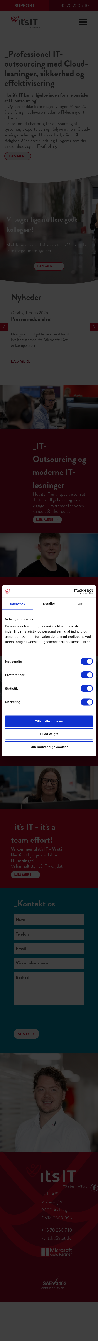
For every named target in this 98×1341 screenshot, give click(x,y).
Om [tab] (80, 603)
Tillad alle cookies (49, 721)
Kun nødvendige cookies (49, 747)
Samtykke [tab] (17, 603)
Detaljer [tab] (49, 603)
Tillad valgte (49, 734)
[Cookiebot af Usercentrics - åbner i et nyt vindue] (74, 591)
